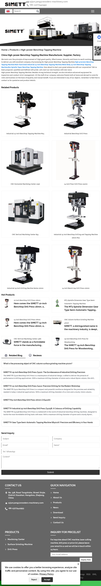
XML (94, 574)
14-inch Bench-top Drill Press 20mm (75, 288)
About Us (57, 497)
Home (4, 50)
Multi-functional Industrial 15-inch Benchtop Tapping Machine (38, 65)
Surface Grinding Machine (20, 544)
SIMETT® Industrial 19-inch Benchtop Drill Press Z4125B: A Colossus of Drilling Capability (42, 408)
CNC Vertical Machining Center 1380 (27, 339)
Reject (34, 580)
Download (58, 512)
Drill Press (12, 549)
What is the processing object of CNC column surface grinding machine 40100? (37, 364)
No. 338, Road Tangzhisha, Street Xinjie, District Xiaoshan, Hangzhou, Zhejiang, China (26, 495)
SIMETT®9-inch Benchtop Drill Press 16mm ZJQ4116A (26, 400)
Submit (50, 472)
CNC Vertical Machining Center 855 (25, 234)
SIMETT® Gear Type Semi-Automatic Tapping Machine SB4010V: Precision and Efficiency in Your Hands (48, 422)
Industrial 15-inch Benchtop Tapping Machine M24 (25, 134)
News (55, 507)
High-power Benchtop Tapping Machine (41, 50)
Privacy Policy (46, 574)
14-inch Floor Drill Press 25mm (75, 184)
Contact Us (13, 485)
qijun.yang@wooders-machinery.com (49, 1)
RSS (88, 574)
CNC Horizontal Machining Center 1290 (25, 184)
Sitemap (80, 574)
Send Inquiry (59, 517)
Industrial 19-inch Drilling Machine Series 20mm (25, 288)
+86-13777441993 (38, 5)
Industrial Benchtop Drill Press (75, 134)
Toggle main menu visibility (93, 11)
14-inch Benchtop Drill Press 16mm (27, 320)
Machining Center (16, 539)
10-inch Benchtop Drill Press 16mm (27, 300)
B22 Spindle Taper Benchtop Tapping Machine (25, 67)
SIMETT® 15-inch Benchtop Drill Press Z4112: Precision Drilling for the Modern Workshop (41, 386)
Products (14, 50)
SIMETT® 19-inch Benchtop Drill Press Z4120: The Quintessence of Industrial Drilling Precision (44, 372)
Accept (47, 580)
